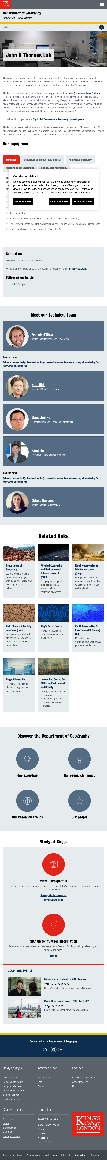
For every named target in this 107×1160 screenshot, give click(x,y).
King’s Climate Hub (16, 679)
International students (13, 1091)
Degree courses (11, 1078)
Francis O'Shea (42, 334)
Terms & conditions (12, 1155)
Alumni (41, 1086)
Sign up (53, 956)
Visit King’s (8, 1132)
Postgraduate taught (13, 1082)
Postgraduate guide (53, 900)
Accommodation (80, 1082)
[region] (54, 189)
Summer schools (11, 1095)
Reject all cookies (59, 201)
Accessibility (81, 1155)
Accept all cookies (83, 201)
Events (6, 1123)
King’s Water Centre (51, 626)
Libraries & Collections (83, 1078)
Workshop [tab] (11, 160)
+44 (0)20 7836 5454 (48, 1119)
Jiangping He (41, 417)
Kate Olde (38, 384)
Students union (10, 1128)
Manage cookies (23, 201)
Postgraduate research (14, 1086)
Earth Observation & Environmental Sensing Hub (87, 630)
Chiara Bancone (43, 500)
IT (73, 1086)
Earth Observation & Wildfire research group (86, 569)
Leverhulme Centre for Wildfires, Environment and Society (53, 683)
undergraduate (75, 93)
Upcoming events (20, 970)
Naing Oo (38, 450)
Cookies (95, 1155)
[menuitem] (19, 1078)
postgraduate (93, 93)
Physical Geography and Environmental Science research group (51, 571)
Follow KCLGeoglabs (17, 284)
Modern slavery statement (57, 1155)
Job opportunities (11, 1136)
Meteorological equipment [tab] (20, 168)
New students (44, 1078)
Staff (40, 1082)
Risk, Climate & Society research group (18, 628)
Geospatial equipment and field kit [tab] (42, 160)
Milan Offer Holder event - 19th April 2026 (67, 1001)
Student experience (12, 1099)
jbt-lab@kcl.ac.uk (77, 268)
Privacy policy (33, 1155)
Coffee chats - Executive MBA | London (65, 979)
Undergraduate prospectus (54, 895)
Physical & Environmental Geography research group (58, 119)
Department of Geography (22, 13)
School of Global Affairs (17, 18)
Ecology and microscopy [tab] (54, 168)
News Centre (9, 1119)
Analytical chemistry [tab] (80, 160)
